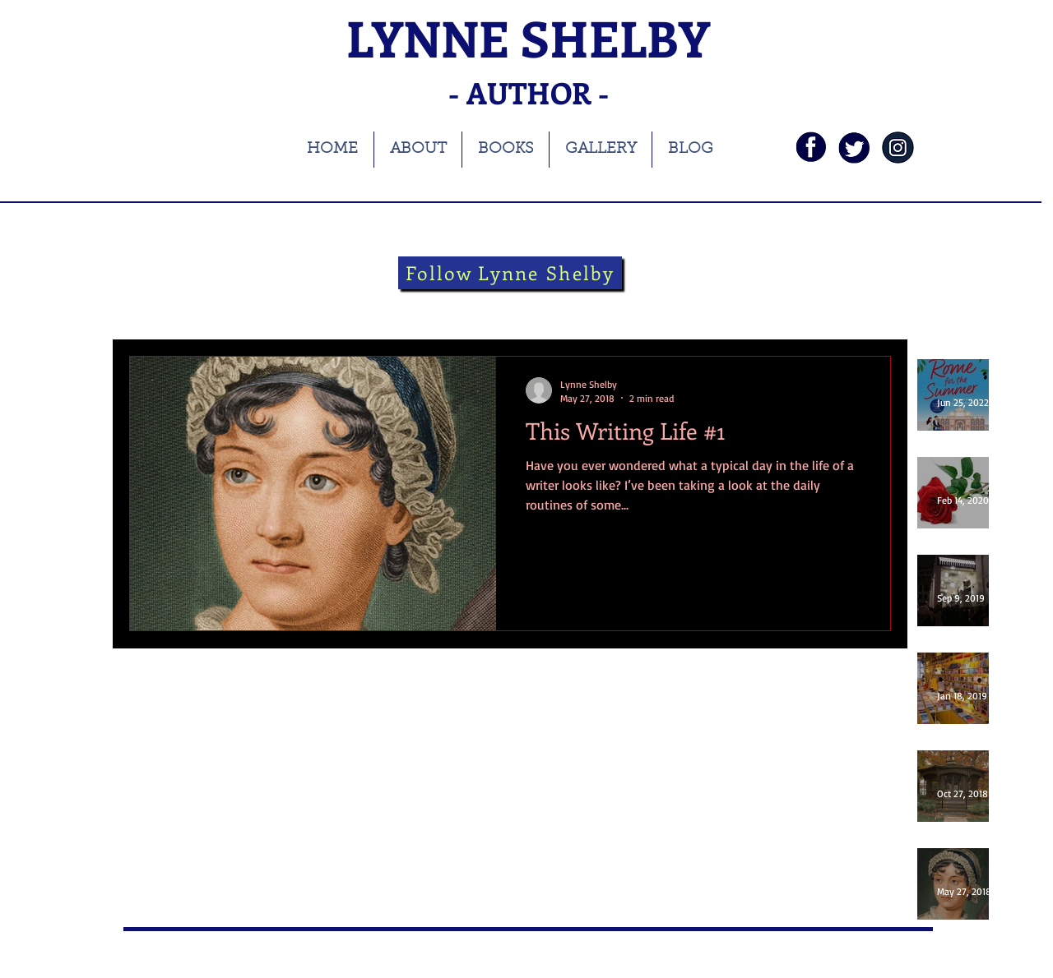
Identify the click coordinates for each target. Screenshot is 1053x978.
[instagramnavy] (898, 147)
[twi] (854, 147)
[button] (870, 308)
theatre (503, 306)
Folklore (573, 306)
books (219, 306)
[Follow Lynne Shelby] (510, 272)
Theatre (433, 306)
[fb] (811, 147)
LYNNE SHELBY (528, 37)
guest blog (652, 306)
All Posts (150, 306)
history (363, 306)
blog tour (290, 306)
